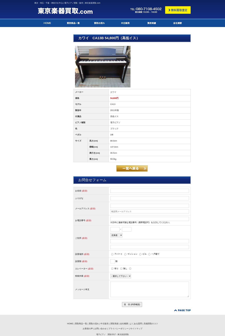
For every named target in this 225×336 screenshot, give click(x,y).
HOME (70, 323)
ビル (143, 254)
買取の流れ (94, 323)
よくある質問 (136, 323)
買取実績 (114, 323)
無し (124, 268)
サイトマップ (136, 328)
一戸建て (154, 254)
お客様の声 (88, 328)
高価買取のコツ (151, 323)
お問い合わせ (100, 328)
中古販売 (104, 323)
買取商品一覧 (81, 323)
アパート (116, 254)
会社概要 (124, 323)
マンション (131, 254)
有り (114, 268)
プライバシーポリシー (118, 328)
